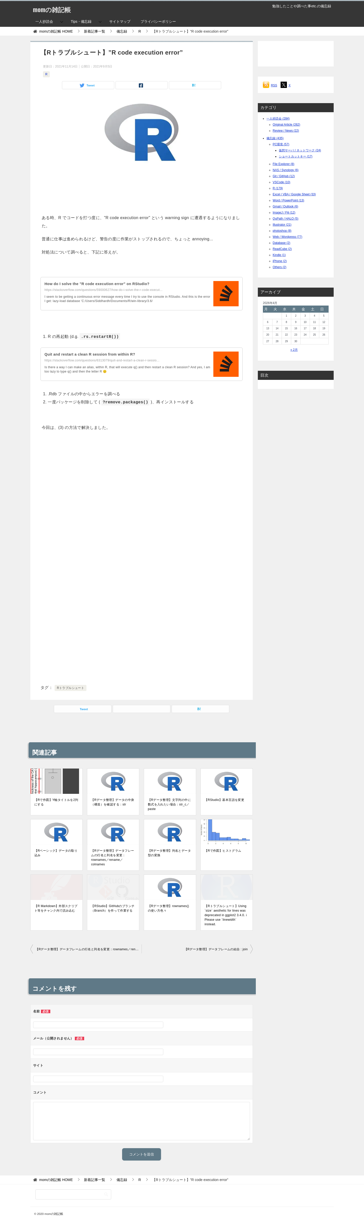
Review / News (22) (286, 130)
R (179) (278, 188)
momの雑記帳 (56, 8)
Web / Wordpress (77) (287, 237)
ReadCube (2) (282, 249)
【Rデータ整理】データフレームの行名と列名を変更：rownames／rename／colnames (112, 857)
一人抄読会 (44, 21)
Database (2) (281, 243)
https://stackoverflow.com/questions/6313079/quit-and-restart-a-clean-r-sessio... (102, 360)
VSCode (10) (281, 182)
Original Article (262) (286, 124)
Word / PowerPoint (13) (288, 200)
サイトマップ (119, 21)
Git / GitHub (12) (284, 176)
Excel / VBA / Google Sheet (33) (294, 194)
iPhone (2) (280, 261)
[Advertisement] (141, 191)
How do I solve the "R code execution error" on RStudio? (102, 284)
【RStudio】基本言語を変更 (224, 800)
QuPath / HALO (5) (285, 218)
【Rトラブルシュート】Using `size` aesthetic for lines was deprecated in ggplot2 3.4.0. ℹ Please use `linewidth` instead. (225, 915)
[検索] (73, 1194)
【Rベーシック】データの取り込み (55, 853)
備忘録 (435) (274, 138)
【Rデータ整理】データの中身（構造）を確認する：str (112, 802)
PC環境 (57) (281, 144)
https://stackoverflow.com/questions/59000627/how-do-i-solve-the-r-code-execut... (103, 290)
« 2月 (294, 350)
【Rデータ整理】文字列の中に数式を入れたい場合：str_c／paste (169, 804)
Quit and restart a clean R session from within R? (94, 354)
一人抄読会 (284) (277, 118)
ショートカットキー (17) (295, 156)
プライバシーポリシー (158, 21)
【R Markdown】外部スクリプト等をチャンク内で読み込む (56, 908)
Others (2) (279, 267)
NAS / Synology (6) (286, 170)
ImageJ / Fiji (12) (284, 212)
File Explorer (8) (283, 164)
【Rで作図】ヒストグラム (222, 850)
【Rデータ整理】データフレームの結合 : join (216, 949)
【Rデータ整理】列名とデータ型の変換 (169, 853)
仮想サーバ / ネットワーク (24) (300, 150)
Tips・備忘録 (81, 21)
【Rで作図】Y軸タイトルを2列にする (56, 802)
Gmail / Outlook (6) (285, 206)
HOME (56, 31)
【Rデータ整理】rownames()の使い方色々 (168, 908)
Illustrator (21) (282, 224)
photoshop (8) (282, 231)
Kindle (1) (279, 255)
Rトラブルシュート (70, 688)
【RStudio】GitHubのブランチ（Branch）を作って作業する (112, 908)
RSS (274, 85)
